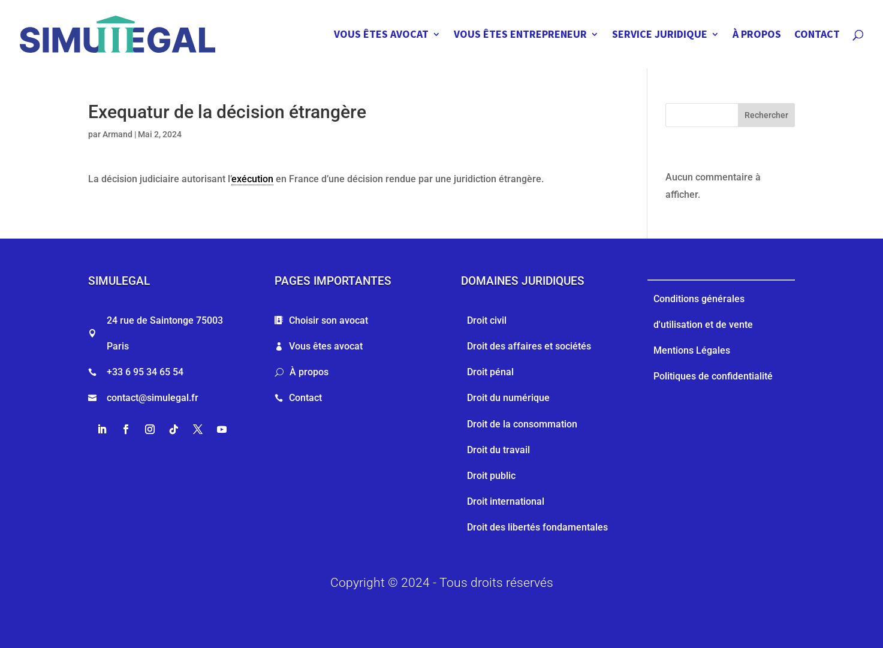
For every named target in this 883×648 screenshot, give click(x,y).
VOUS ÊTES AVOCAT (381, 35)
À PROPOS (757, 35)
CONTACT (817, 35)
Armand (117, 134)
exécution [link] (252, 179)
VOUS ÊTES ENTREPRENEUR (520, 35)
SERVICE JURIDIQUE (659, 35)
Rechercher (766, 115)
